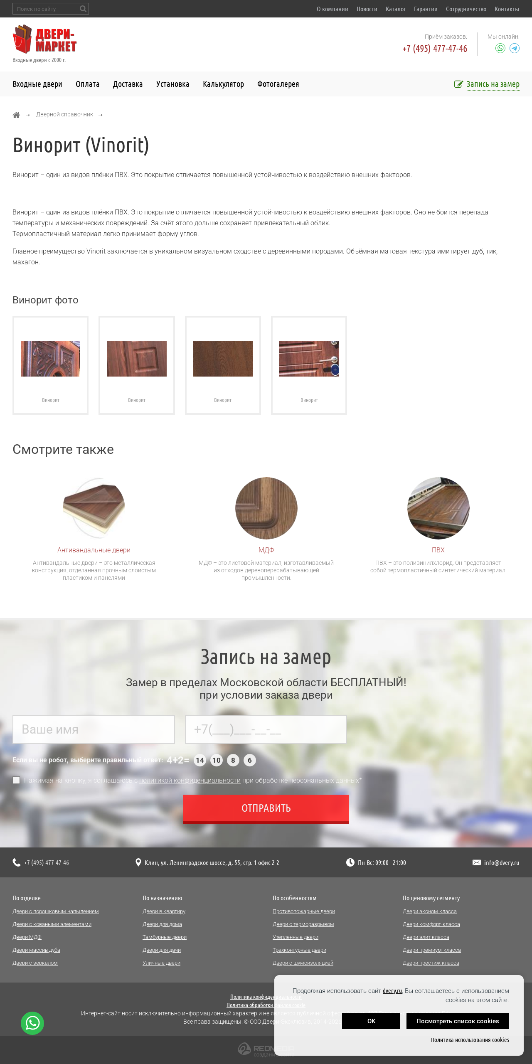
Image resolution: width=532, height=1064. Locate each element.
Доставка (128, 84)
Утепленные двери (295, 937)
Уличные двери (161, 963)
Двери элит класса (426, 937)
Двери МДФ (27, 937)
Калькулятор (223, 84)
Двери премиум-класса (432, 950)
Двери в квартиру (164, 911)
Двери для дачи (162, 950)
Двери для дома (162, 924)
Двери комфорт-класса (431, 924)
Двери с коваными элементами (51, 924)
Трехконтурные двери (299, 950)
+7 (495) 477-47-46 (434, 48)
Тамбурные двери (165, 937)
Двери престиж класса (431, 963)
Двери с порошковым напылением (55, 911)
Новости (367, 8)
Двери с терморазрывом (303, 924)
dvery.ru (392, 990)
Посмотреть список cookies (457, 1021)
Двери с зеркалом (35, 963)
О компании (332, 8)
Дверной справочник (64, 114)
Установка (173, 84)
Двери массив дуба (36, 950)
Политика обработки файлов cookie (266, 1005)
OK (371, 1021)
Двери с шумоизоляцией (303, 963)
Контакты (507, 8)
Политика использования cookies (470, 1039)
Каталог (396, 8)
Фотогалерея (278, 84)
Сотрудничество (466, 8)
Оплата (88, 84)
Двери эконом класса (430, 911)
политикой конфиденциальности (190, 784)
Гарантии (426, 8)
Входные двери (37, 84)
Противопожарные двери (304, 911)
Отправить (266, 811)
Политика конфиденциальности (266, 996)
